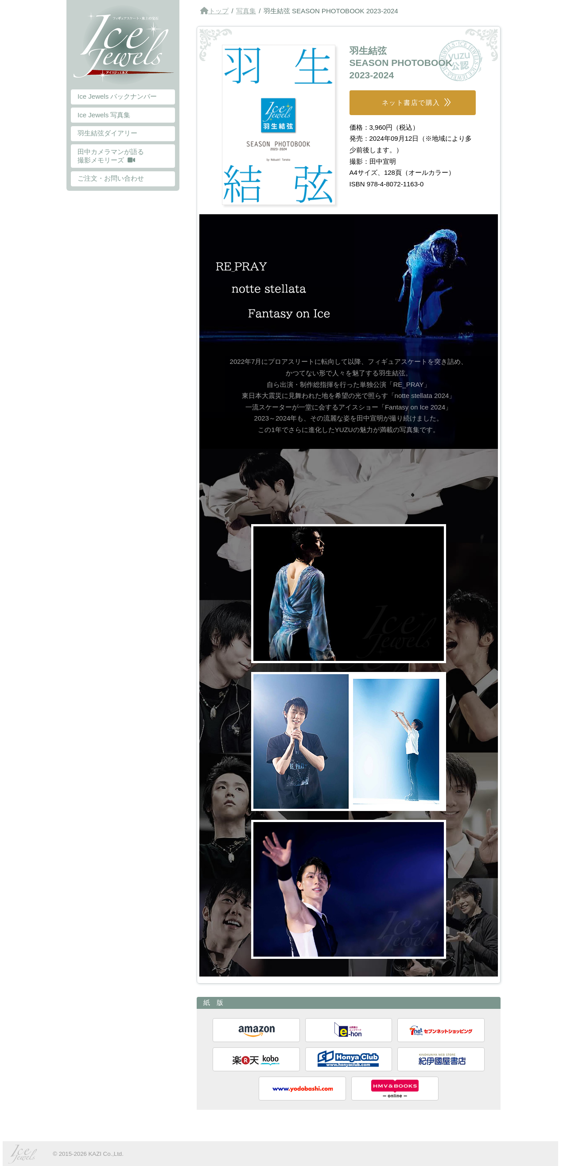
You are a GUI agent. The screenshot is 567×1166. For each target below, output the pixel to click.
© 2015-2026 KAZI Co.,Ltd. (88, 1154)
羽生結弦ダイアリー (107, 133)
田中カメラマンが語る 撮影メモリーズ (111, 156)
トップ (219, 11)
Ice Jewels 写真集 (104, 115)
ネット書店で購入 (411, 102)
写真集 (246, 11)
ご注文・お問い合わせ (111, 178)
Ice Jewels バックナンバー (117, 96)
